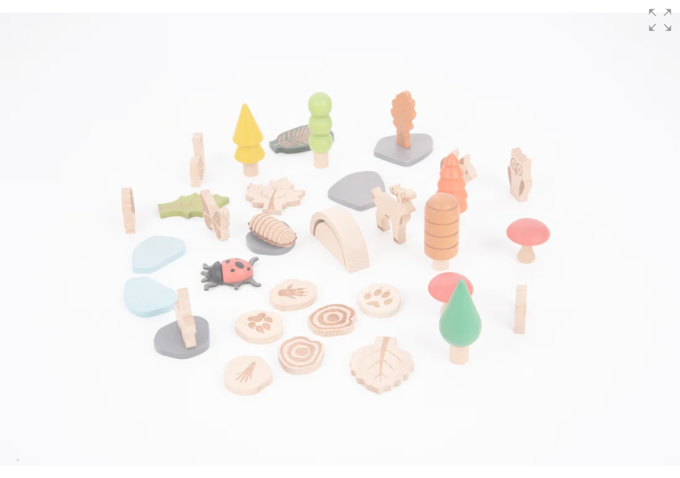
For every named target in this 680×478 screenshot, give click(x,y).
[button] (660, 20)
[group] (340, 239)
